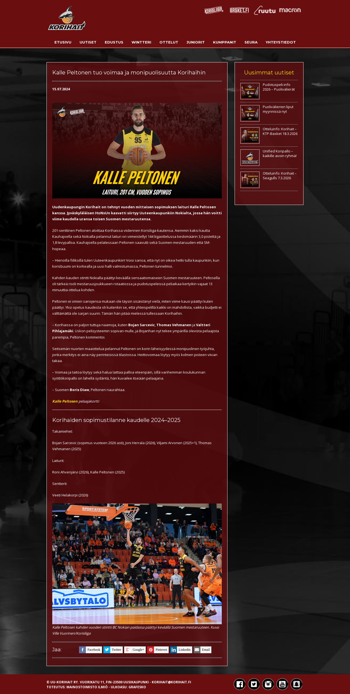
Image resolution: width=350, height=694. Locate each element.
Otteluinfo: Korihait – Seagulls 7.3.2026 (280, 175)
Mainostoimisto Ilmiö (87, 687)
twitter (112, 649)
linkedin (180, 649)
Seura (251, 42)
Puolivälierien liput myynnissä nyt (278, 109)
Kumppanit (224, 42)
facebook (89, 649)
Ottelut (168, 42)
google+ (134, 649)
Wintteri (141, 42)
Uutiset (88, 42)
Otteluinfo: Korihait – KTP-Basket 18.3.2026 (280, 131)
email (202, 649)
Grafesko (137, 687)
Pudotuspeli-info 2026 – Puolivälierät (279, 87)
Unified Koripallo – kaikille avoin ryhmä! (280, 153)
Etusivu (62, 42)
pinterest (157, 649)
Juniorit (195, 42)
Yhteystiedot (281, 42)
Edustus (114, 42)
